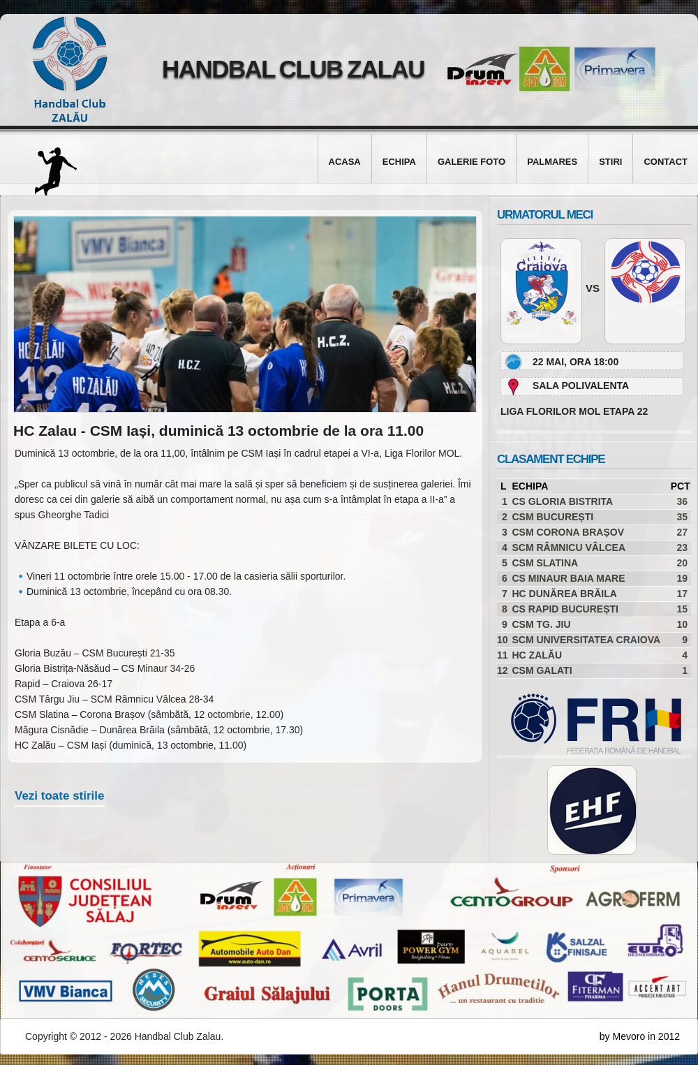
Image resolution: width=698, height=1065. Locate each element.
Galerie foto (471, 161)
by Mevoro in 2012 (640, 1036)
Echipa (399, 161)
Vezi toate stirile (60, 795)
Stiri (610, 161)
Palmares (552, 161)
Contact (666, 161)
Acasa (345, 161)
